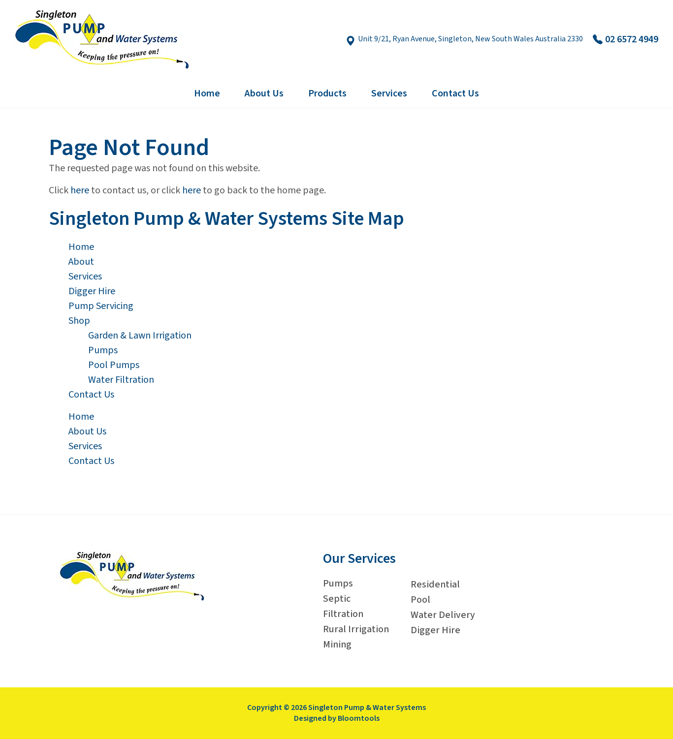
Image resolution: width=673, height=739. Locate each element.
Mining (337, 644)
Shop (79, 321)
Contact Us (455, 93)
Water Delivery (443, 615)
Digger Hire (91, 291)
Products (327, 93)
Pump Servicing (100, 306)
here (79, 190)
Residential (435, 584)
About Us (264, 93)
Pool (420, 600)
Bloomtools (359, 718)
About (81, 262)
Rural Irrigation (356, 629)
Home (207, 93)
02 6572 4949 (625, 39)
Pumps (103, 350)
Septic (337, 599)
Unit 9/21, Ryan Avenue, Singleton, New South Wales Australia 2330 (464, 39)
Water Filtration (121, 380)
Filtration (343, 614)
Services (389, 93)
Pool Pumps (113, 365)
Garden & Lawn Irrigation (140, 335)
